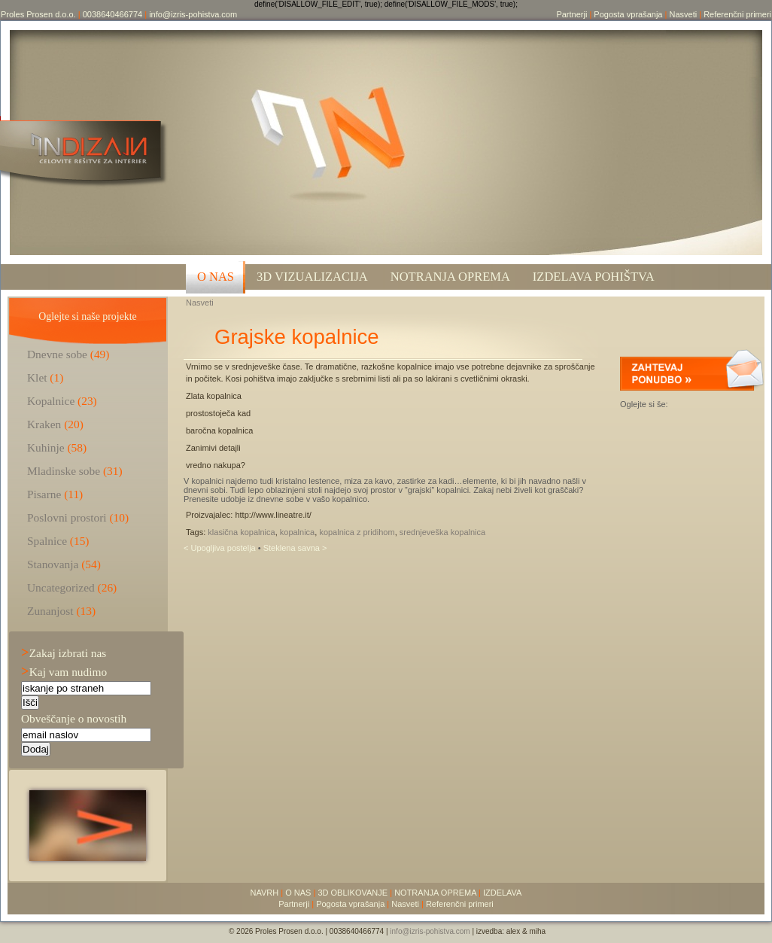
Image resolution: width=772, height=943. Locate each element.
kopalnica (297, 532)
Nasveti (683, 14)
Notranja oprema (450, 276)
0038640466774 (113, 14)
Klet (37, 377)
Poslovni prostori (67, 517)
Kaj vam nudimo (64, 671)
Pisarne (44, 494)
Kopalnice (50, 400)
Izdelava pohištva (594, 276)
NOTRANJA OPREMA (435, 892)
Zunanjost (50, 610)
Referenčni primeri (737, 14)
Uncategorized (61, 587)
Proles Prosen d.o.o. (38, 14)
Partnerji (571, 14)
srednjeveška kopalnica (442, 532)
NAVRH (265, 892)
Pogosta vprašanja (628, 14)
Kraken (44, 424)
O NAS (215, 276)
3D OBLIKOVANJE (353, 892)
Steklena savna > (295, 547)
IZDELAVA (502, 892)
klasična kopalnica (241, 532)
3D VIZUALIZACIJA (312, 276)
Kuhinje (46, 447)
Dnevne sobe (57, 354)
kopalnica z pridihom (356, 532)
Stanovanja (52, 564)
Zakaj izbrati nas (63, 652)
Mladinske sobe (63, 470)
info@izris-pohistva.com (193, 14)
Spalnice (47, 540)
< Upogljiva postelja (221, 547)
